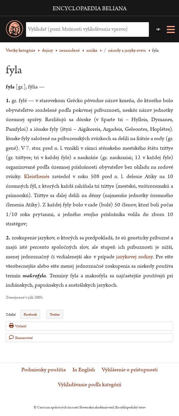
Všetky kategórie (20, 50)
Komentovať (21, 337)
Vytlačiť (17, 326)
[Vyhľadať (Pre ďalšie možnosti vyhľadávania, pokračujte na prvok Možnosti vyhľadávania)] (85, 29)
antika (91, 50)
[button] (158, 29)
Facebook (30, 314)
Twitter (55, 314)
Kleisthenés (36, 176)
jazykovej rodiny (134, 257)
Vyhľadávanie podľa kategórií (89, 385)
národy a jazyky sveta (127, 50)
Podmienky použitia (43, 370)
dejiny (47, 50)
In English (84, 370)
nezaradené (69, 50)
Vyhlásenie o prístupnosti (130, 370)
